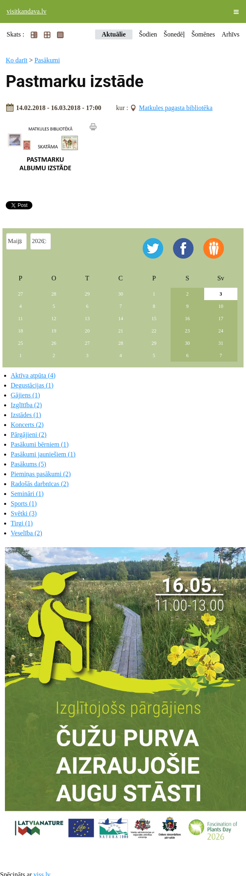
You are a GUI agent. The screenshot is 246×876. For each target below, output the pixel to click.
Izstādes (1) (26, 414)
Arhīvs (230, 34)
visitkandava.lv (26, 11)
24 (220, 331)
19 (53, 331)
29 (87, 294)
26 (53, 343)
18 (20, 331)
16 (187, 318)
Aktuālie (114, 34)
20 (87, 331)
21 (120, 331)
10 (220, 306)
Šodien (148, 34)
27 (20, 294)
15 (154, 318)
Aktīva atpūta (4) (33, 375)
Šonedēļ (174, 34)
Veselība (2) (26, 533)
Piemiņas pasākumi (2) (41, 473)
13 (87, 318)
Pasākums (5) (28, 464)
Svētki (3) (24, 513)
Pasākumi (47, 60)
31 (220, 343)
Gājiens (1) (25, 395)
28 (53, 294)
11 (20, 318)
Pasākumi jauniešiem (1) (43, 454)
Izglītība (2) (26, 404)
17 (220, 318)
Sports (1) (24, 503)
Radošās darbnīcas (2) (39, 483)
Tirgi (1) (22, 523)
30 (120, 294)
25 (20, 343)
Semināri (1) (27, 493)
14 (120, 318)
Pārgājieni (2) (28, 434)
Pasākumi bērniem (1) (39, 444)
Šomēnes (203, 34)
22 (154, 331)
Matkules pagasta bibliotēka (176, 107)
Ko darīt (16, 60)
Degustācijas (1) (32, 385)
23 (187, 331)
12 (53, 318)
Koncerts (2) (27, 424)
